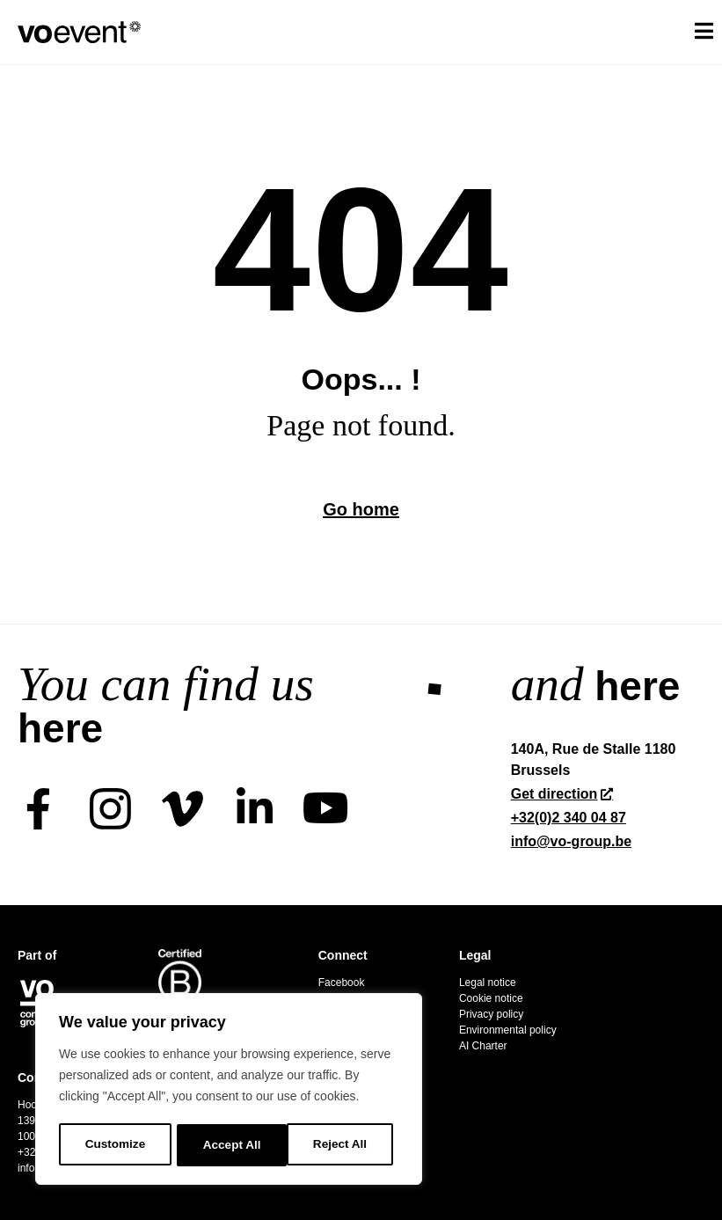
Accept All (344, 1145)
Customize (115, 1145)
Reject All (230, 1145)
